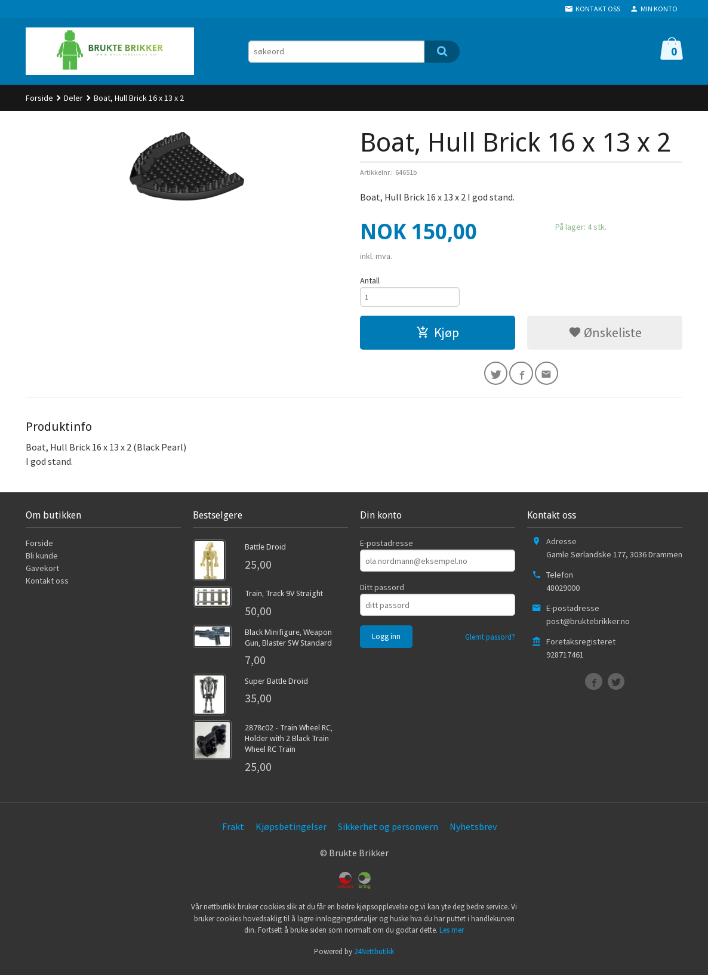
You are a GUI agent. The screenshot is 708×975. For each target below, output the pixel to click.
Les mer (451, 936)
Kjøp (437, 335)
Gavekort (42, 574)
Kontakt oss (47, 586)
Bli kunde (42, 561)
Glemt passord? (490, 643)
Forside (39, 97)
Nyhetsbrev (473, 832)
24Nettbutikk (374, 957)
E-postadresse (386, 549)
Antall (370, 280)
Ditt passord (382, 593)
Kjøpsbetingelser (291, 832)
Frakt (233, 832)
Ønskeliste (605, 335)
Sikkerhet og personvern (388, 832)
